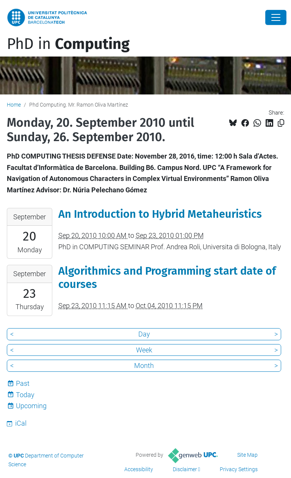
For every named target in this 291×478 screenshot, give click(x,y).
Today (25, 395)
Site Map (247, 455)
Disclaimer (185, 469)
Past (23, 383)
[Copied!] (281, 123)
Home (14, 105)
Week (144, 350)
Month (144, 366)
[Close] (275, 17)
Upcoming (31, 406)
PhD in (68, 44)
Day (144, 334)
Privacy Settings (239, 469)
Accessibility (138, 469)
